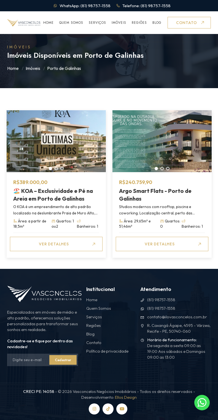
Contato (186, 22)
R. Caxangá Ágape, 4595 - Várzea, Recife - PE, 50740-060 (175, 328)
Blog (157, 22)
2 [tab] (56, 168)
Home (48, 22)
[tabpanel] (56, 141)
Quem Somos (71, 22)
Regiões (139, 22)
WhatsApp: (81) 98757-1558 (82, 5)
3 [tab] (62, 168)
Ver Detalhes (54, 244)
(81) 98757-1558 (157, 300)
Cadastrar (63, 360)
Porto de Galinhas (64, 68)
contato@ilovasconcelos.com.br (173, 317)
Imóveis (119, 22)
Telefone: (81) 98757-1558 (143, 5)
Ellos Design (126, 397)
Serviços (97, 22)
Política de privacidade (107, 351)
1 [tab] (50, 168)
